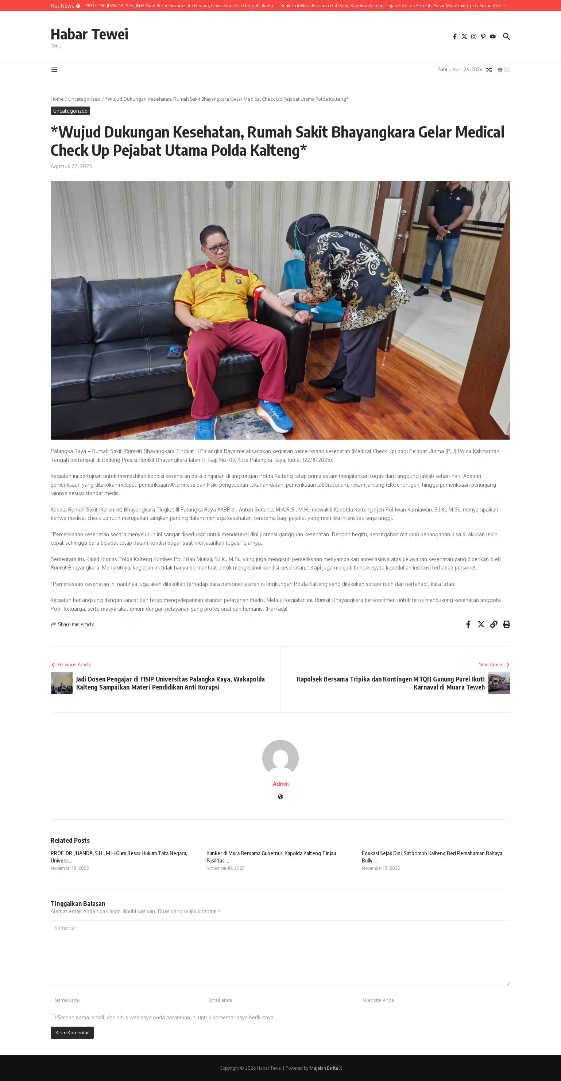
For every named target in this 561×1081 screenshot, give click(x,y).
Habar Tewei (89, 33)
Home (57, 99)
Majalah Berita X (326, 1068)
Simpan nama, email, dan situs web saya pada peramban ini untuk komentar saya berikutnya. (166, 1017)
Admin (281, 783)
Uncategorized (84, 99)
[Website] (280, 797)
